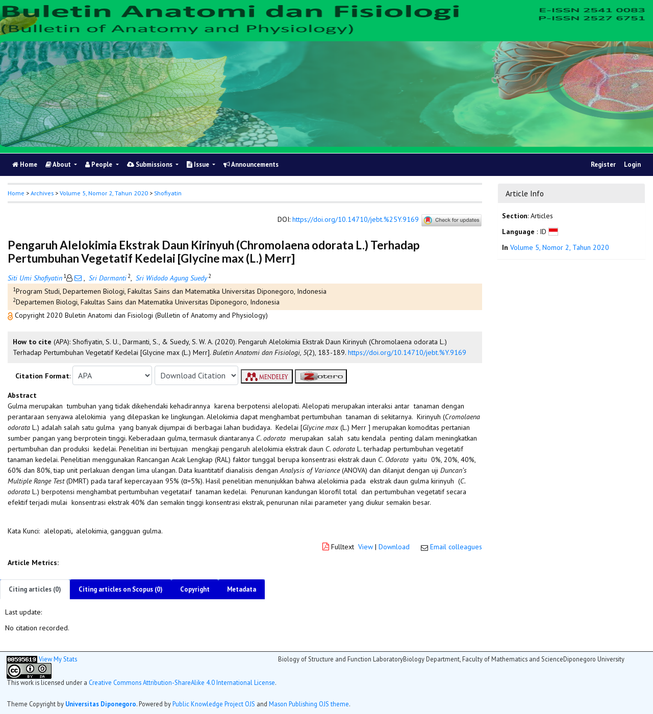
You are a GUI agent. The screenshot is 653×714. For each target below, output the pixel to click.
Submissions (150, 164)
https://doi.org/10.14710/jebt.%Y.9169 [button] (407, 352)
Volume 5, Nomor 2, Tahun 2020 (104, 193)
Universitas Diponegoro (100, 704)
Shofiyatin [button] (168, 193)
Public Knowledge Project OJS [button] (213, 704)
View (365, 546)
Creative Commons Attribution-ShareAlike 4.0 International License (182, 682)
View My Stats (58, 659)
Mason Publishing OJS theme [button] (309, 704)
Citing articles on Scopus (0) (121, 589)
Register (603, 164)
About (58, 164)
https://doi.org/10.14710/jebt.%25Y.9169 (355, 219)
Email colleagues (456, 546)
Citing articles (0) (35, 589)
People (99, 164)
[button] (11, 315)
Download (394, 546)
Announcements (251, 164)
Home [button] (16, 193)
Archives (42, 193)
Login (632, 164)
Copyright (195, 589)
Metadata (241, 589)
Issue (199, 164)
